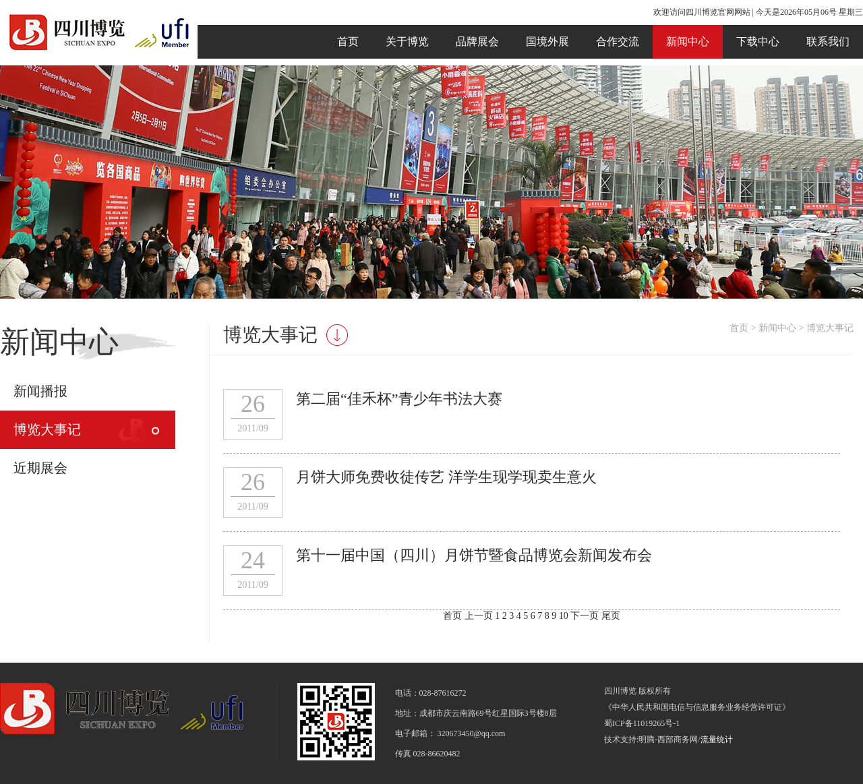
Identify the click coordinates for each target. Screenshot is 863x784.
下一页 (584, 616)
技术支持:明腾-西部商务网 (651, 739)
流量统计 (717, 739)
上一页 (479, 616)
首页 (348, 41)
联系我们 (828, 41)
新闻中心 (687, 41)
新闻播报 (40, 391)
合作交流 (617, 41)
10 (565, 616)
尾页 (610, 616)
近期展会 (40, 467)
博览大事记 (47, 429)
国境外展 (547, 41)
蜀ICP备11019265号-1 (642, 723)
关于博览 (407, 41)
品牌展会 (477, 41)
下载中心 (757, 41)
